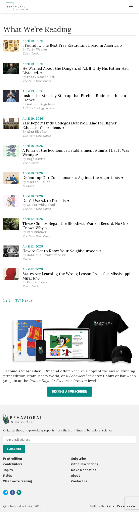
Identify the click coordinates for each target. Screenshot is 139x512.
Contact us (79, 481)
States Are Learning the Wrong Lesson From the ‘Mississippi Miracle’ (76, 276)
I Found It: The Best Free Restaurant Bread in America (72, 45)
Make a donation (83, 470)
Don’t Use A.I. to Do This (45, 200)
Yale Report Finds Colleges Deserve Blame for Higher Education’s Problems (69, 125)
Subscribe (78, 458)
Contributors (12, 464)
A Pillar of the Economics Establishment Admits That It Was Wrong (75, 152)
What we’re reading (17, 481)
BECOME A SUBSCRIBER (69, 391)
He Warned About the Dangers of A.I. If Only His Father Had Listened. (75, 70)
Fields (7, 476)
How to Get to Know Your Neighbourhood (61, 250)
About (75, 476)
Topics (8, 470)
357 (18, 300)
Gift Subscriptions (84, 464)
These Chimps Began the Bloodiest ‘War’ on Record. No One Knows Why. (75, 225)
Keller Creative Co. (121, 506)
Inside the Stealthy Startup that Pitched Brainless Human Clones (74, 97)
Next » (27, 300)
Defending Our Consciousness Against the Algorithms (72, 177)
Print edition (12, 458)
